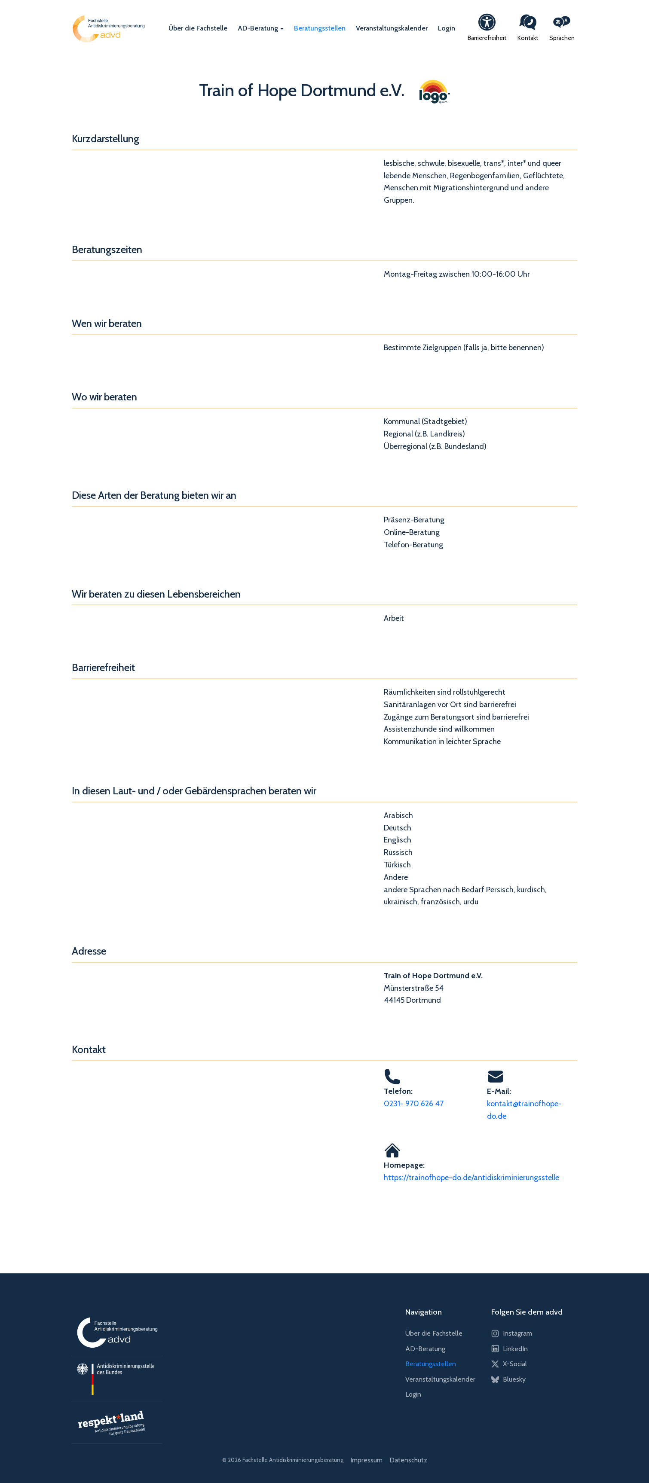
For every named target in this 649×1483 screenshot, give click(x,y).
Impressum (366, 1460)
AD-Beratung (258, 28)
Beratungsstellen (320, 28)
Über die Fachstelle (197, 28)
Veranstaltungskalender (392, 28)
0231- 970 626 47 (414, 1103)
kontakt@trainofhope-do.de (524, 1110)
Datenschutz (408, 1460)
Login (446, 28)
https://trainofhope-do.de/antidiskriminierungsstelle (471, 1177)
